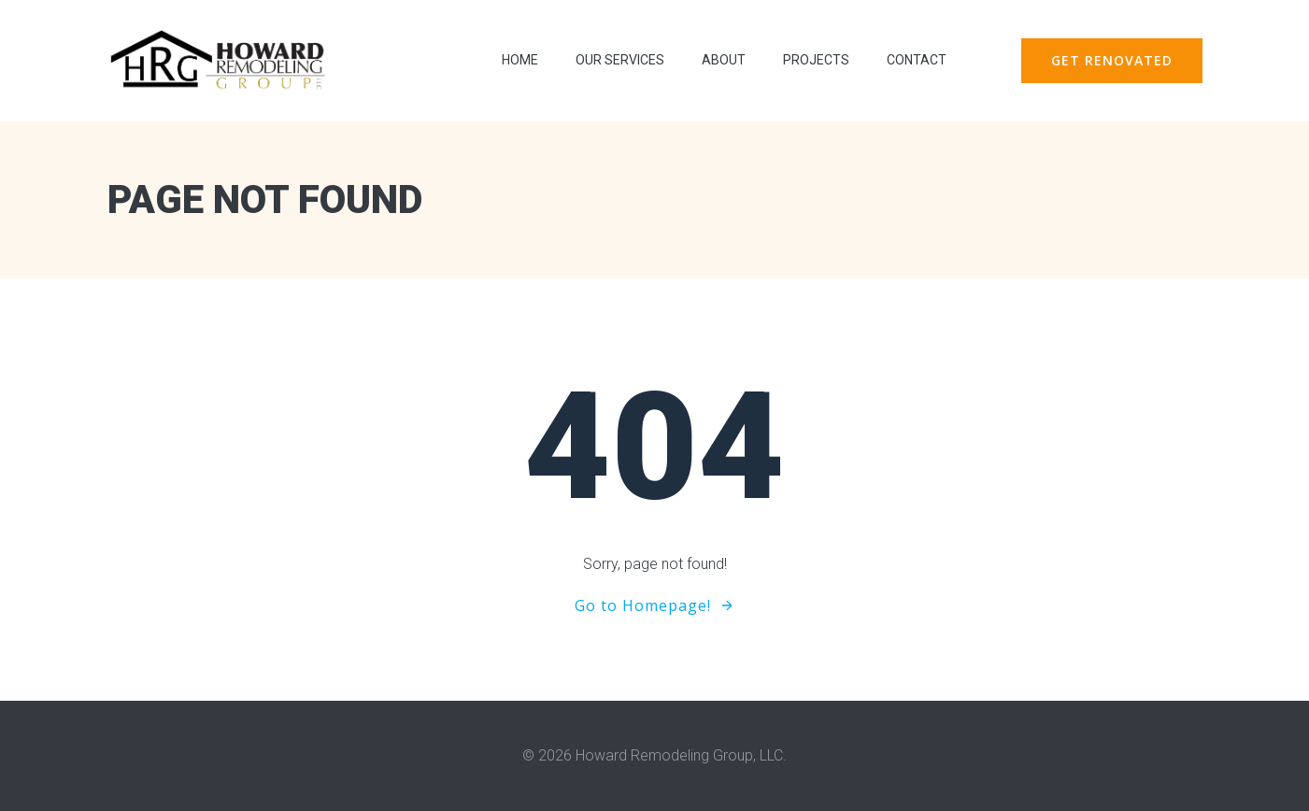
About (724, 59)
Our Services (620, 59)
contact (916, 59)
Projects (816, 59)
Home (520, 59)
